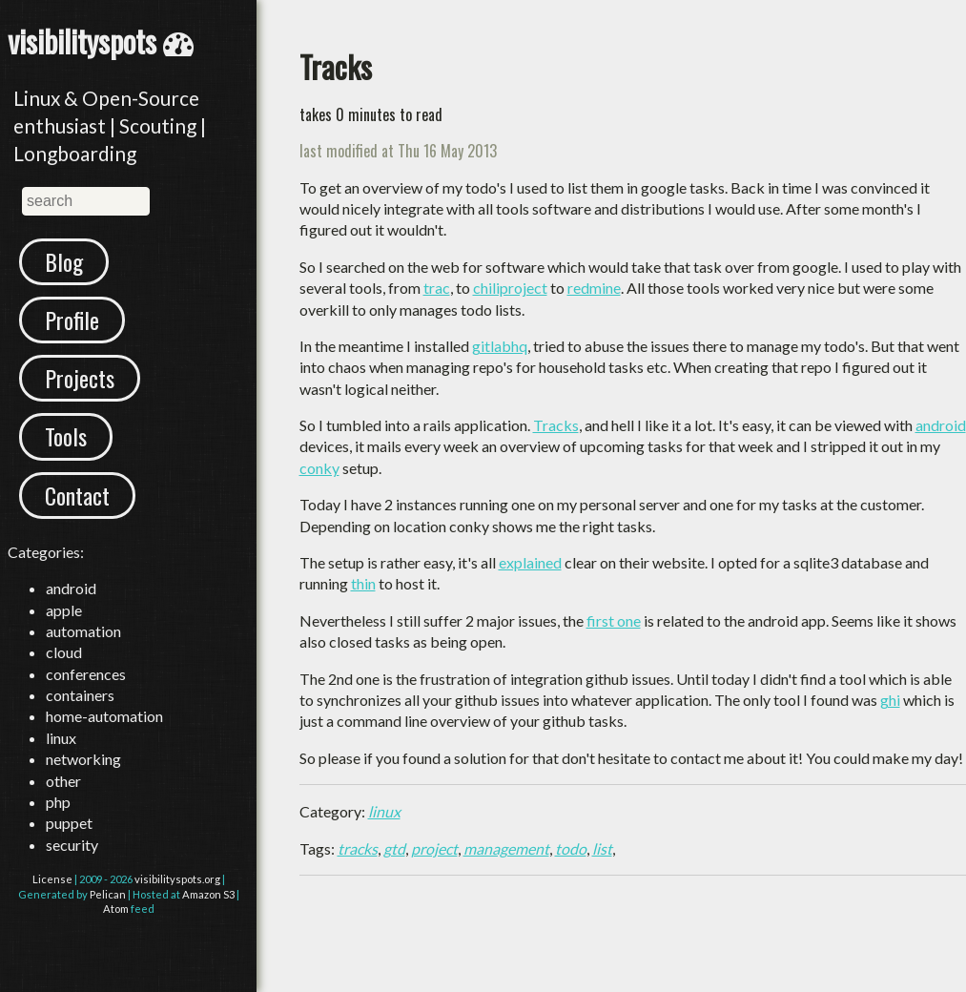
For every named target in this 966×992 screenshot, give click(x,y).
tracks (358, 848)
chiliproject (510, 288)
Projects (79, 378)
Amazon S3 (208, 894)
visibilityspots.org (177, 879)
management (506, 848)
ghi (890, 700)
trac (436, 288)
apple (64, 610)
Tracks (556, 425)
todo (570, 848)
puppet (69, 823)
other (63, 781)
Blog (64, 261)
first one (613, 620)
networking (83, 759)
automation (83, 631)
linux (61, 738)
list (602, 848)
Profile (72, 319)
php (58, 802)
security (72, 845)
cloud (64, 652)
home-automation (104, 716)
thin (363, 583)
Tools (66, 436)
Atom (116, 908)
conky (319, 468)
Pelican (108, 894)
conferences (86, 674)
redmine (594, 288)
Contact (77, 495)
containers (80, 695)
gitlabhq (499, 346)
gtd (394, 848)
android (71, 588)
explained (530, 562)
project (434, 848)
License (52, 879)
